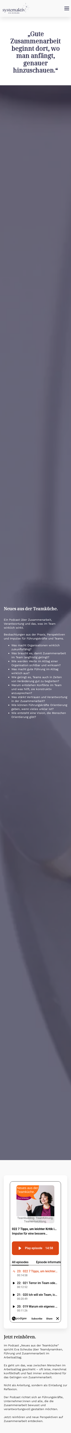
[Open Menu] (66, 8)
